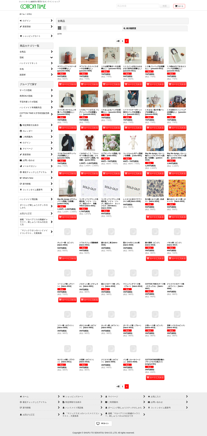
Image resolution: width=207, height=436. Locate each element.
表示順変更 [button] (130, 28)
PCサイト (105, 423)
